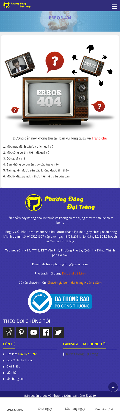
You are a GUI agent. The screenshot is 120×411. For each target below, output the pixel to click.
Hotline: (21, 354)
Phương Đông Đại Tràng (81, 354)
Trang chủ (99, 138)
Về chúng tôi (14, 378)
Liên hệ (11, 372)
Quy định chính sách (20, 360)
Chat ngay (45, 404)
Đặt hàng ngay (75, 404)
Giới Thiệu (13, 366)
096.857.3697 (15, 405)
